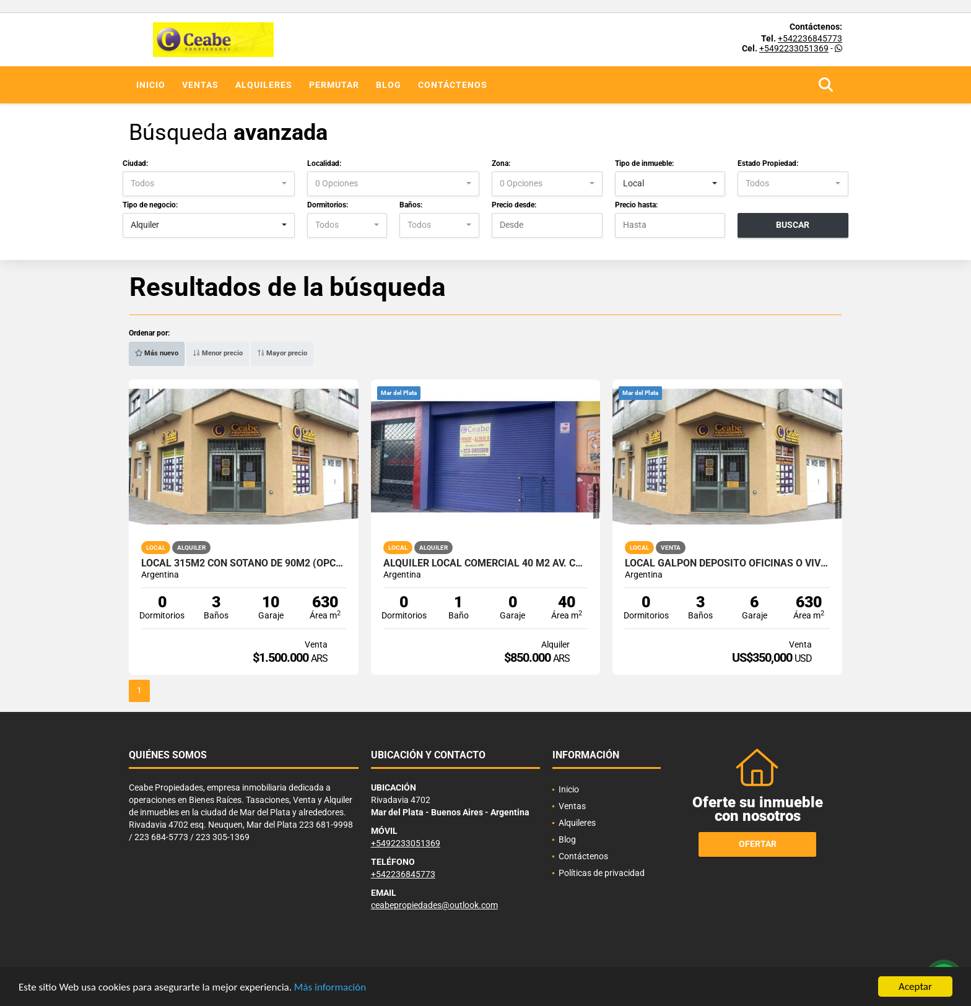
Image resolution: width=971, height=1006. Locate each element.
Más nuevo (156, 353)
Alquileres (263, 85)
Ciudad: (135, 163)
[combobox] (209, 183)
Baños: (410, 205)
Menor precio (218, 353)
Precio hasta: (636, 205)
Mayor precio (282, 353)
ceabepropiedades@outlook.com (434, 905)
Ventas (200, 85)
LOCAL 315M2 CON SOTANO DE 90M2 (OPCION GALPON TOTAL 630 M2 (243, 563)
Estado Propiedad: (768, 163)
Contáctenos (452, 85)
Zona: (501, 163)
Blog (388, 85)
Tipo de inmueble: (644, 163)
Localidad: (324, 163)
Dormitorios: (327, 205)
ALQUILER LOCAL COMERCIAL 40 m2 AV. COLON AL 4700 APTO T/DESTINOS (485, 563)
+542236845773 (810, 38)
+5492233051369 (794, 48)
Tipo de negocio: (150, 205)
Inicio (150, 85)
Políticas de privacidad (602, 873)
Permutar (334, 85)
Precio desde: (514, 205)
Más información (330, 989)
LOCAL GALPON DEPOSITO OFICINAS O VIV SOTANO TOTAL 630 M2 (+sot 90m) (727, 563)
